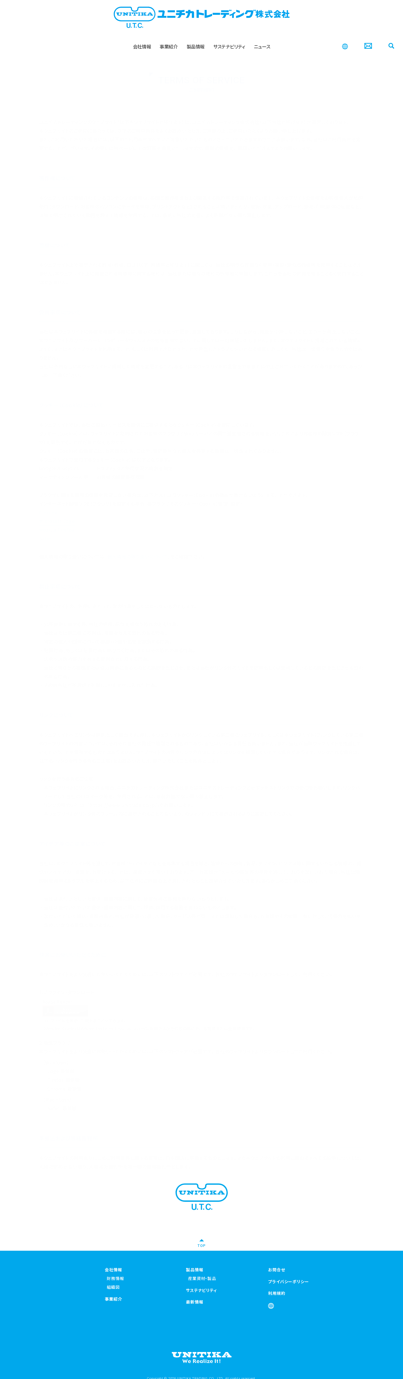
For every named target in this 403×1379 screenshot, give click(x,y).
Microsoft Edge (57, 513)
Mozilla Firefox (57, 521)
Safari (46, 530)
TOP (201, 1245)
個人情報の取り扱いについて (137, 548)
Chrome (48, 504)
